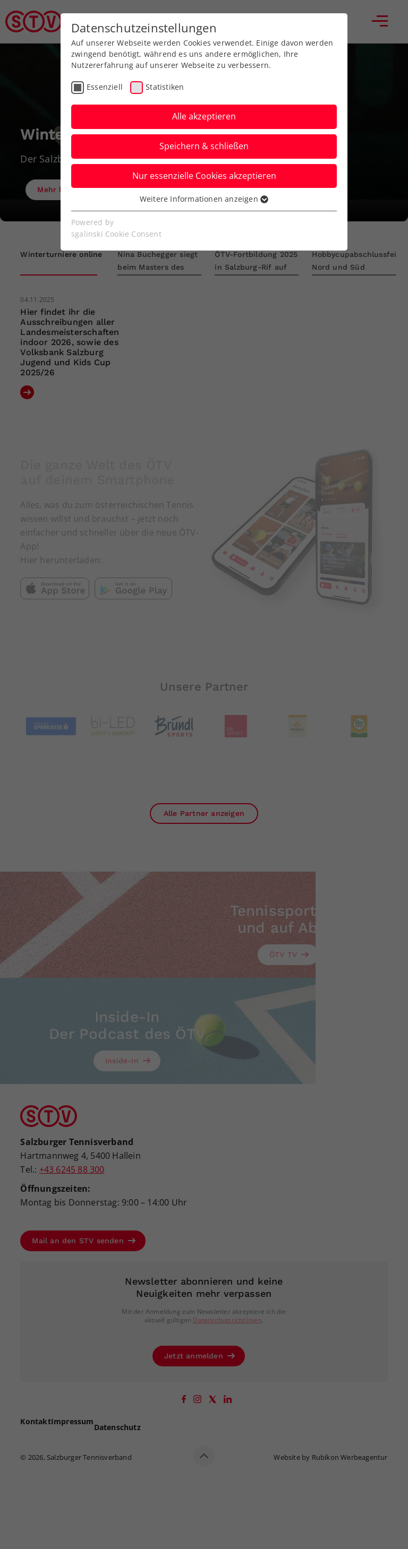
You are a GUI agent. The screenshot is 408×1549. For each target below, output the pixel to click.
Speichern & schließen (204, 146)
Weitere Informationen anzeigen (204, 199)
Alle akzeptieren (204, 116)
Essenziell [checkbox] (105, 87)
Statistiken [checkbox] (165, 87)
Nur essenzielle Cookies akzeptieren (204, 176)
